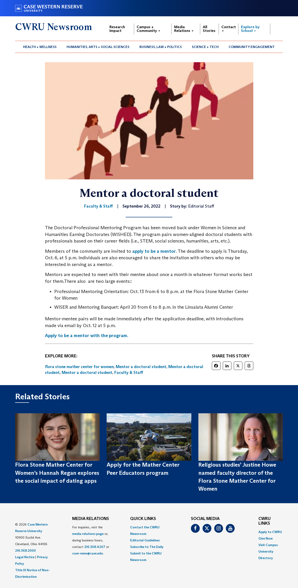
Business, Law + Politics (160, 47)
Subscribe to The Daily (146, 547)
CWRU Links (264, 521)
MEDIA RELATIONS (90, 518)
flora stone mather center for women (79, 366)
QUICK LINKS (143, 518)
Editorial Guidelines (145, 540)
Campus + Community (148, 29)
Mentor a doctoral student (141, 366)
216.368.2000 (25, 550)
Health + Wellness (40, 47)
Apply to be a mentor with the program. (86, 335)
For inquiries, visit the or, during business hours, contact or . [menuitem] (90, 540)
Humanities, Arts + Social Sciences (98, 47)
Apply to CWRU (270, 532)
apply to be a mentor (154, 251)
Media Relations (183, 29)
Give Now (265, 538)
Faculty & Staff (128, 372)
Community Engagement (252, 47)
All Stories (209, 29)
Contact (228, 28)
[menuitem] (40, 47)
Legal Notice (24, 557)
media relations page (88, 534)
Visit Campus (268, 545)
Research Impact (117, 29)
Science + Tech (205, 47)
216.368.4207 (94, 547)
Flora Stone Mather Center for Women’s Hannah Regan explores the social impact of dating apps (57, 472)
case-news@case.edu (87, 553)
